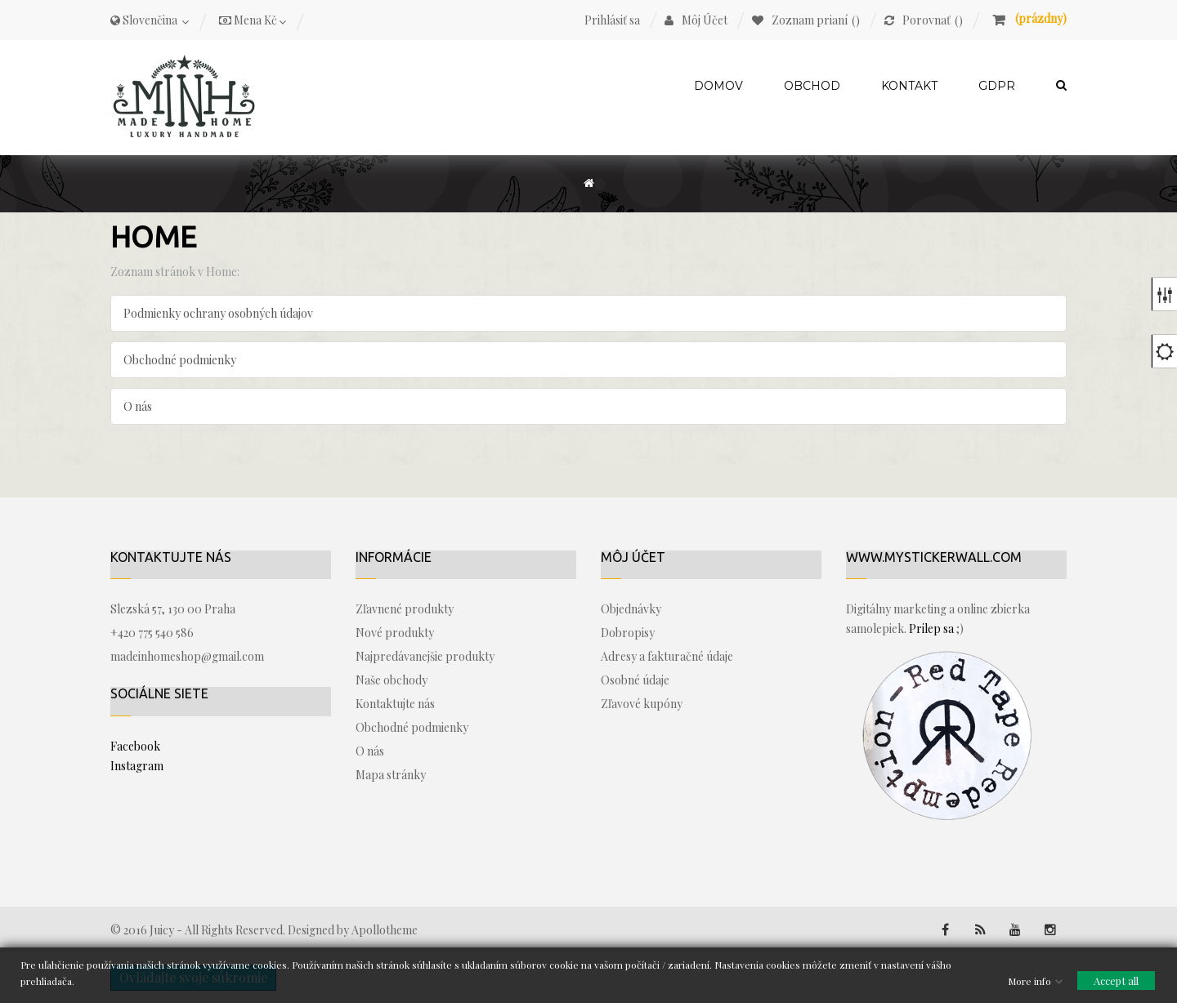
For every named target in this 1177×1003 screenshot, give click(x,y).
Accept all (1116, 980)
